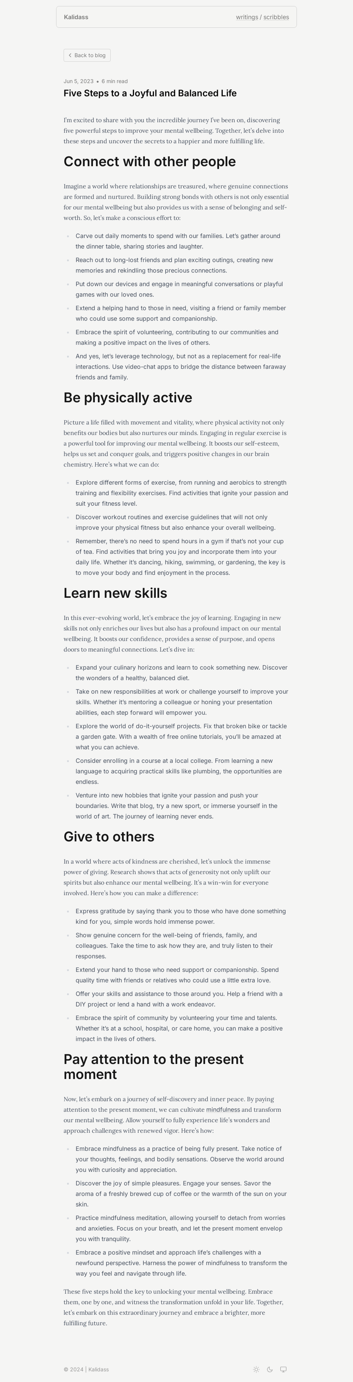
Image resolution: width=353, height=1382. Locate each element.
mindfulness (223, 1110)
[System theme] (283, 1370)
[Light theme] (256, 1370)
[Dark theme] (270, 1370)
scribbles (276, 17)
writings (247, 17)
